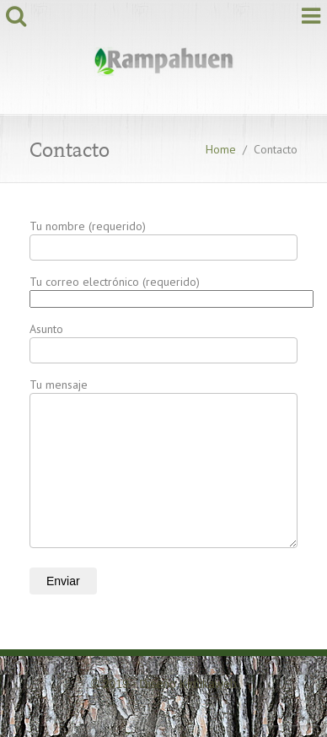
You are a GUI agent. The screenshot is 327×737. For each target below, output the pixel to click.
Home (221, 149)
